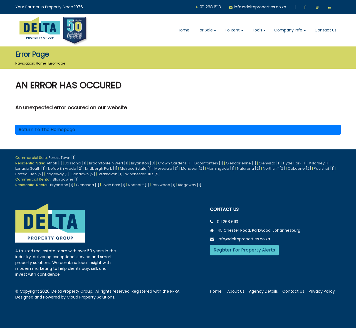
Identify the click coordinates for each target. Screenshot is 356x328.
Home (183, 30)
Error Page (56, 63)
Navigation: (25, 63)
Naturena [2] (248, 168)
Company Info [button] (288, 30)
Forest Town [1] (62, 157)
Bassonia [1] (75, 163)
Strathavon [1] (110, 174)
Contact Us (326, 30)
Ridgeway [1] (57, 174)
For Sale (205, 30)
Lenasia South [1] (30, 168)
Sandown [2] (83, 174)
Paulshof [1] (324, 168)
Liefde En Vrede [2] (65, 168)
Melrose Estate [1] (136, 168)
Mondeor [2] (192, 168)
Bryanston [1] (61, 185)
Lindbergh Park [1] (101, 168)
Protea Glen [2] (29, 174)
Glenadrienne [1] (241, 163)
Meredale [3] (166, 168)
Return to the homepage (47, 129)
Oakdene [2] (299, 168)
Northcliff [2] (274, 168)
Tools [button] (257, 30)
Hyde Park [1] (295, 163)
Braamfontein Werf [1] (108, 163)
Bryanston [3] (143, 163)
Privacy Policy (322, 291)
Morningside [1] (220, 168)
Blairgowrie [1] (66, 179)
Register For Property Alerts (244, 250)
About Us (235, 291)
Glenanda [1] (87, 185)
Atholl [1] (54, 163)
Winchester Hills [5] (142, 174)
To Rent (232, 30)
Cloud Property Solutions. (91, 297)
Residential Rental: (32, 185)
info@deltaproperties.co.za (260, 7)
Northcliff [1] (138, 185)
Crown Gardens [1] (175, 163)
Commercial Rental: (34, 179)
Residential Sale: (31, 163)
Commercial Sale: (32, 157)
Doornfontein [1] (208, 163)
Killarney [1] (319, 163)
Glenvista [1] (270, 163)
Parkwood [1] (163, 185)
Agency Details (263, 291)
